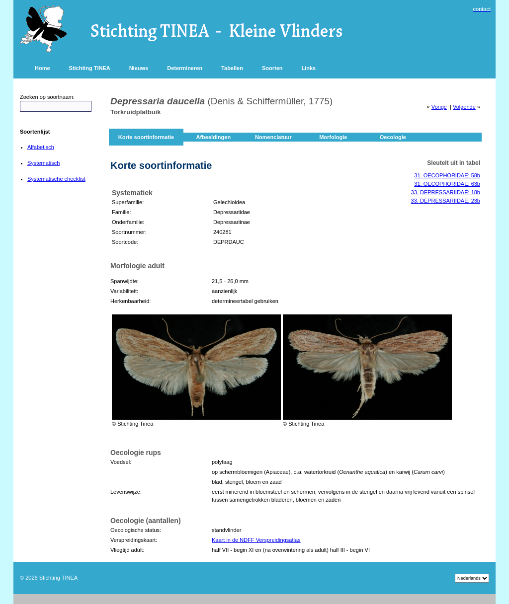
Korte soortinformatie (146, 137)
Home (42, 68)
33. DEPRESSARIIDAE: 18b (445, 192)
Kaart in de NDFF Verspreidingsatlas (256, 540)
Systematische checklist (56, 179)
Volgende (464, 107)
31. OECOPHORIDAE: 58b (447, 175)
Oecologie (393, 137)
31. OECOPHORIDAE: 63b (447, 184)
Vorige (439, 107)
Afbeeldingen (213, 137)
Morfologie (333, 137)
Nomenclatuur (273, 137)
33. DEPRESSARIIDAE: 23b (445, 201)
